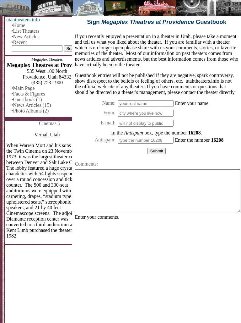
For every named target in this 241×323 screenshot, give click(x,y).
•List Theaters (25, 31)
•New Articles (25, 36)
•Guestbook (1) (26, 99)
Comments (85, 164)
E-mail (107, 122)
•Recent (19, 42)
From (108, 112)
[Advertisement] (156, 274)
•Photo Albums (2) (30, 110)
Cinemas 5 (49, 123)
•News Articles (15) (31, 105)
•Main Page (23, 88)
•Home (18, 25)
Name (108, 103)
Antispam (104, 139)
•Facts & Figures (28, 93)
